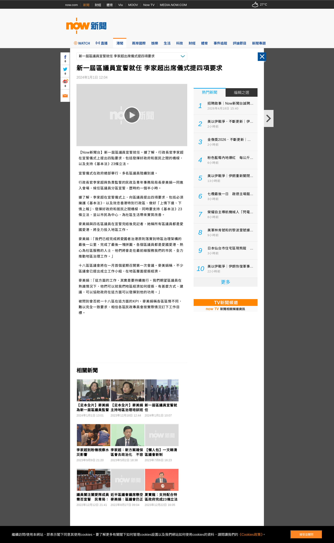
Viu (120, 5)
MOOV (133, 5)
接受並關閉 (306, 534)
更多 (225, 282)
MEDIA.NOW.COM (173, 5)
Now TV (148, 5)
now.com (71, 5)
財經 (98, 5)
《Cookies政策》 (250, 534)
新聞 (86, 5)
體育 (110, 5)
